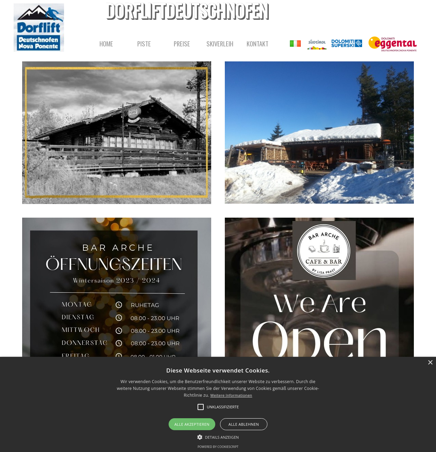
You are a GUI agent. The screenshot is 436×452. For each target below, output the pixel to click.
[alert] (218, 404)
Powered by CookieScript (218, 446)
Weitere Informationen (231, 395)
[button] (218, 436)
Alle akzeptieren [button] (191, 424)
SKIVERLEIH (219, 43)
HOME (106, 43)
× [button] (430, 362)
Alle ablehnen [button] (244, 424)
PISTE (144, 43)
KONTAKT (257, 43)
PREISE (182, 43)
